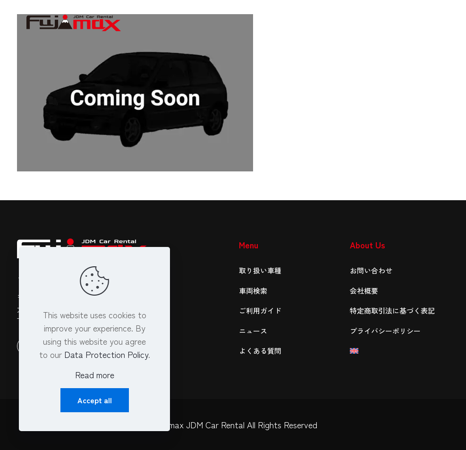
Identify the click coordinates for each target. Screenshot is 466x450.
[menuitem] (399, 351)
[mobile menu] (434, 21)
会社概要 (364, 291)
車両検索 (253, 291)
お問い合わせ (371, 270)
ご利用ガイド (260, 310)
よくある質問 (260, 351)
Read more (94, 374)
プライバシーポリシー (385, 331)
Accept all (94, 400)
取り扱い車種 (260, 270)
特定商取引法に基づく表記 (392, 310)
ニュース (253, 331)
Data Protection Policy (106, 354)
